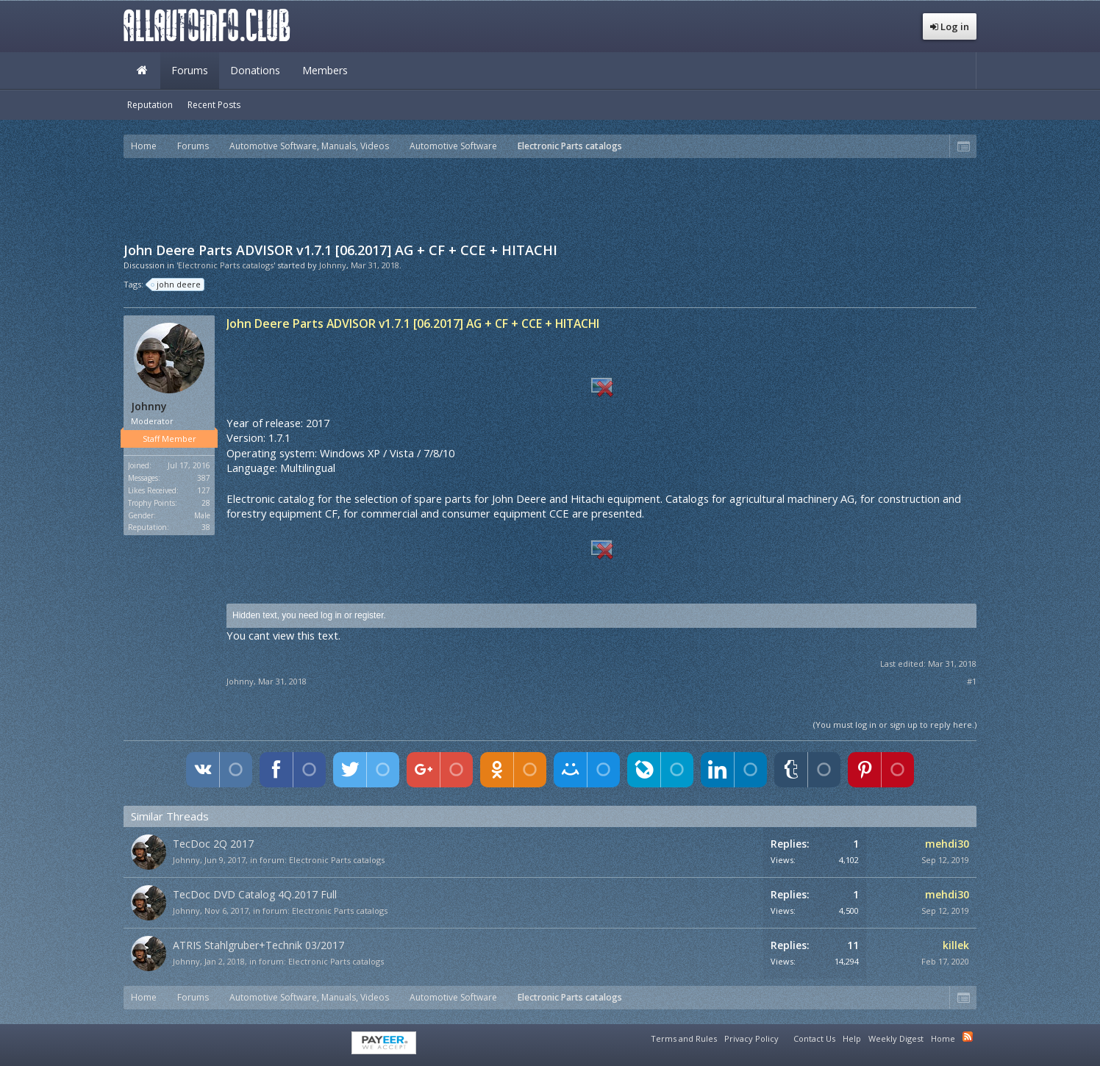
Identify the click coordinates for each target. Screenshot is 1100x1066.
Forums (189, 70)
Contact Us (814, 1038)
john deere (176, 284)
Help (852, 1038)
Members (325, 70)
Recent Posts (214, 105)
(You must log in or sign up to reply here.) (894, 724)
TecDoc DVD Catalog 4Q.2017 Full (255, 894)
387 (203, 478)
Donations (255, 70)
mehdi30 (947, 844)
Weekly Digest (896, 1038)
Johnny (332, 265)
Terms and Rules (684, 1038)
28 (205, 503)
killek (956, 945)
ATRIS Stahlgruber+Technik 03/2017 (258, 945)
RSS (968, 1036)
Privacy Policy (751, 1038)
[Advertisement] (550, 198)
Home (142, 70)
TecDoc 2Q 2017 (213, 844)
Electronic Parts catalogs (337, 859)
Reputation (150, 105)
